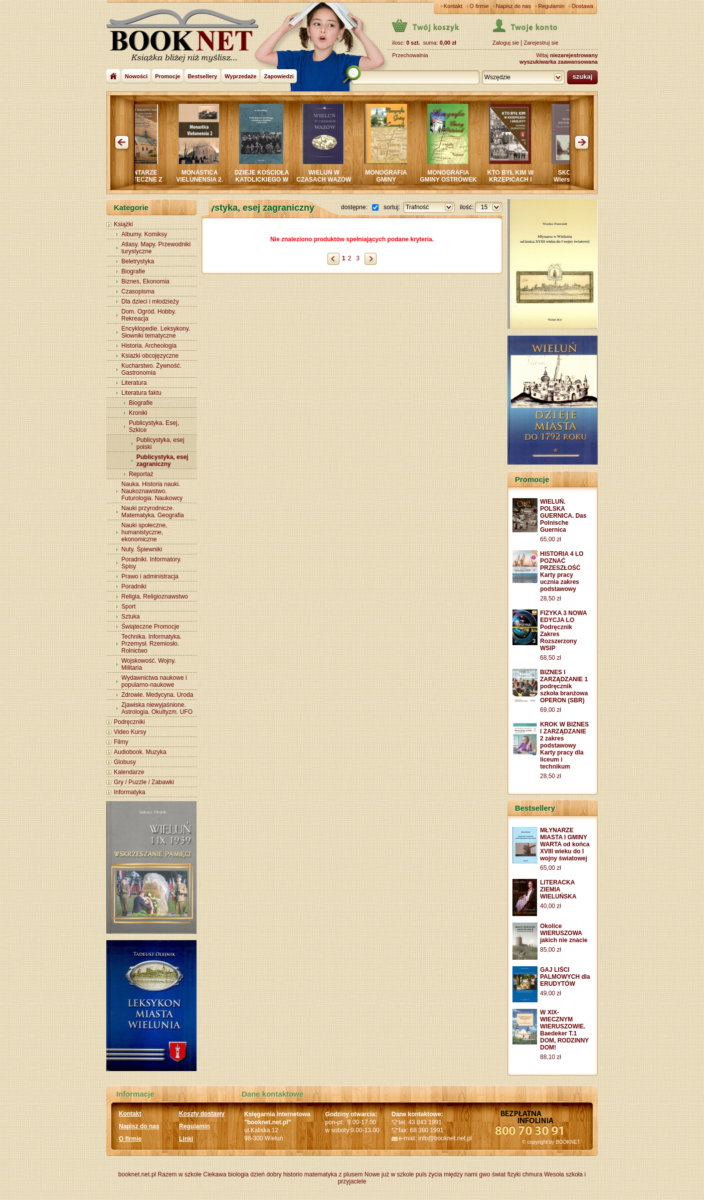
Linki (186, 1138)
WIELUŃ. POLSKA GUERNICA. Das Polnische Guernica (563, 515)
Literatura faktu (141, 392)
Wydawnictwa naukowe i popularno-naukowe (154, 681)
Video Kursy (130, 731)
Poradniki (133, 586)
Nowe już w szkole (389, 1174)
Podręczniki (129, 721)
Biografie (133, 271)
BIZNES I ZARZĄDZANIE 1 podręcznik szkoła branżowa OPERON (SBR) (564, 686)
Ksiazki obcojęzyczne (150, 355)
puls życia (429, 1174)
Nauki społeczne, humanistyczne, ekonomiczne (144, 532)
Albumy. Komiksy (144, 234)
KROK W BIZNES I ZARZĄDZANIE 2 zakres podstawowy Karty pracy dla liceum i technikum (564, 745)
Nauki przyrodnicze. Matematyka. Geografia (152, 512)
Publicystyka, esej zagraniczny (162, 461)
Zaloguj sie (505, 43)
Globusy (125, 762)
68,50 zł (550, 657)
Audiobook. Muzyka (140, 752)
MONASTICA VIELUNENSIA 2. (204, 176)
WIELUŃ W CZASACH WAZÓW (328, 176)
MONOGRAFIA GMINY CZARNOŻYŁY (391, 179)
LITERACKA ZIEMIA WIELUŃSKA (558, 889)
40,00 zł (550, 906)
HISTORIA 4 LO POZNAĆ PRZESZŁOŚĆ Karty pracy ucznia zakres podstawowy (562, 571)
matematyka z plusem (333, 1174)
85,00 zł (550, 949)
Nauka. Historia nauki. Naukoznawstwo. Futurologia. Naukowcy (152, 491)
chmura (532, 1174)
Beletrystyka (137, 261)
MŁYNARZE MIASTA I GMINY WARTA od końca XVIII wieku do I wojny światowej (565, 844)
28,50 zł (550, 598)
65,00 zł (550, 539)
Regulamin (551, 6)
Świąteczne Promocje (150, 626)
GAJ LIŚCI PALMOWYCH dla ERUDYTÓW (565, 976)
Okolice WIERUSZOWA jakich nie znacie (564, 933)
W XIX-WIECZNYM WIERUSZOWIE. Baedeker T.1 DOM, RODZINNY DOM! (564, 1030)
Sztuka (130, 616)
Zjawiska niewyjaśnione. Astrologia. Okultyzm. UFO (157, 708)
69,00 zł (550, 709)
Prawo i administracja (150, 576)
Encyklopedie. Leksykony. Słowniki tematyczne (155, 332)
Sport (128, 606)
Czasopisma (137, 291)
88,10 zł (550, 1057)
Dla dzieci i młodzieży (150, 301)
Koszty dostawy (202, 1113)
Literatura (134, 382)
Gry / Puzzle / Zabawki (144, 782)
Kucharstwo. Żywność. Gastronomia (151, 369)
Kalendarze (129, 772)
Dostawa (582, 6)
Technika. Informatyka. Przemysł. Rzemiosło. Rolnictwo (151, 643)
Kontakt (453, 6)
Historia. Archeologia (149, 345)
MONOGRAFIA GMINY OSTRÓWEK (453, 176)
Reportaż (141, 474)
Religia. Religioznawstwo (154, 596)
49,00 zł (550, 993)
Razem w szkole (180, 1174)
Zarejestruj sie (540, 43)
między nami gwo (467, 1174)
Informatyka (129, 792)
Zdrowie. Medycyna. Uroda (157, 694)
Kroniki (138, 412)
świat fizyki (506, 1174)
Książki (123, 224)
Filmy (121, 741)
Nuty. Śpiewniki (141, 549)
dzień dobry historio (276, 1174)
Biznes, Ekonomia (145, 281)
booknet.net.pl (137, 1174)
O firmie (479, 6)
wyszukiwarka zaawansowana (558, 62)
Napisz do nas (513, 6)
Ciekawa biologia (226, 1174)
